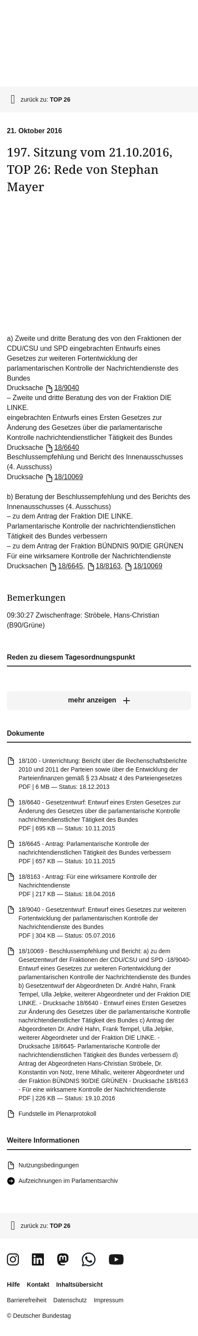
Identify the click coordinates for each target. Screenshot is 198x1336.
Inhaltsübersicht (79, 1284)
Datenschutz (70, 1300)
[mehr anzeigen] (99, 700)
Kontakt (38, 1284)
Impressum (109, 1300)
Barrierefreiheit (26, 1300)
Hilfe (13, 1284)
